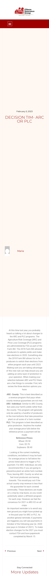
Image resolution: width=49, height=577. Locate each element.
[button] (10, 24)
